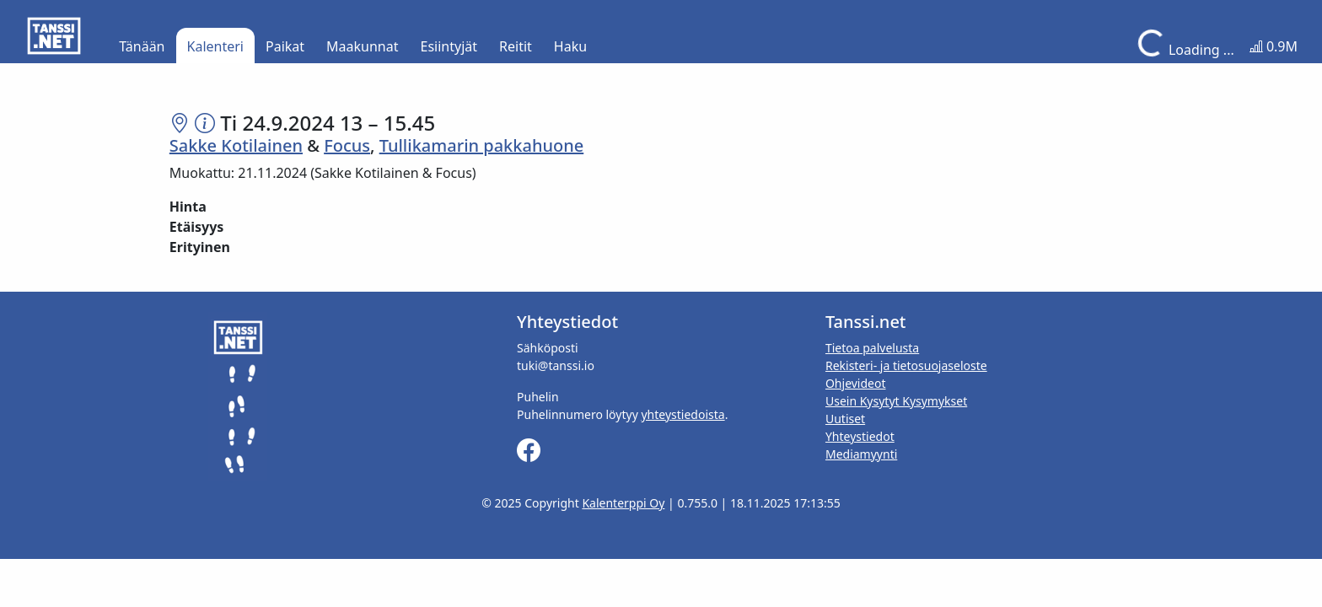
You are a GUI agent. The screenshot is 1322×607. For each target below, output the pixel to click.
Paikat (285, 46)
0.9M (1273, 46)
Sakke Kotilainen (236, 145)
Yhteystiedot (860, 436)
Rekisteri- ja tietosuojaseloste (906, 365)
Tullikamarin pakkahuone (481, 145)
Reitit (515, 46)
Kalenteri (215, 46)
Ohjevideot (855, 383)
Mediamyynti (861, 454)
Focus (347, 145)
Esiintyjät (449, 46)
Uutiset (845, 419)
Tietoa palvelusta (872, 348)
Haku (570, 46)
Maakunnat (362, 46)
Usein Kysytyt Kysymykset (896, 401)
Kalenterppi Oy (623, 503)
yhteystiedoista (682, 414)
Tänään (141, 46)
